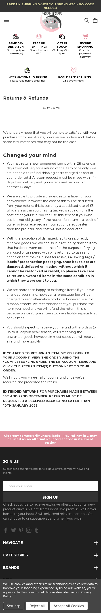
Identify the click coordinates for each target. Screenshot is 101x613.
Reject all (37, 605)
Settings (14, 605)
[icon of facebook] (6, 530)
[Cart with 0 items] (95, 20)
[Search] (86, 20)
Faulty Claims (50, 107)
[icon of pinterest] (21, 530)
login (78, 353)
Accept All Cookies (69, 605)
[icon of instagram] (29, 530)
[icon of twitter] (13, 530)
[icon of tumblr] (36, 530)
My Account (67, 361)
